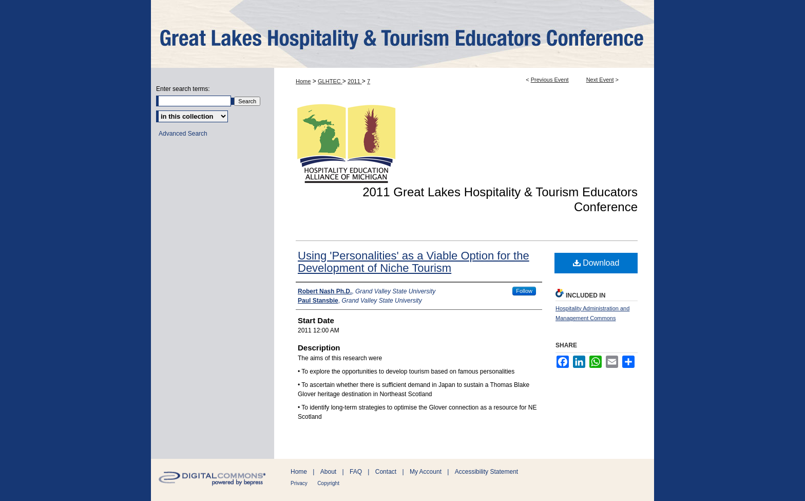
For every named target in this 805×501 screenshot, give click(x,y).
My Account (426, 471)
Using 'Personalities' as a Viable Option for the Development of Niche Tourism (413, 261)
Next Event (600, 80)
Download (596, 262)
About (328, 471)
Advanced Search (183, 133)
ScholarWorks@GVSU (402, 34)
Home (303, 81)
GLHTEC (330, 81)
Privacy (299, 483)
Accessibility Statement (486, 471)
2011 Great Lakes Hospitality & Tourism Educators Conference (500, 199)
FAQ (356, 471)
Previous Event (550, 80)
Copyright (328, 483)
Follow (524, 291)
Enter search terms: (183, 88)
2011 (355, 81)
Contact (385, 471)
